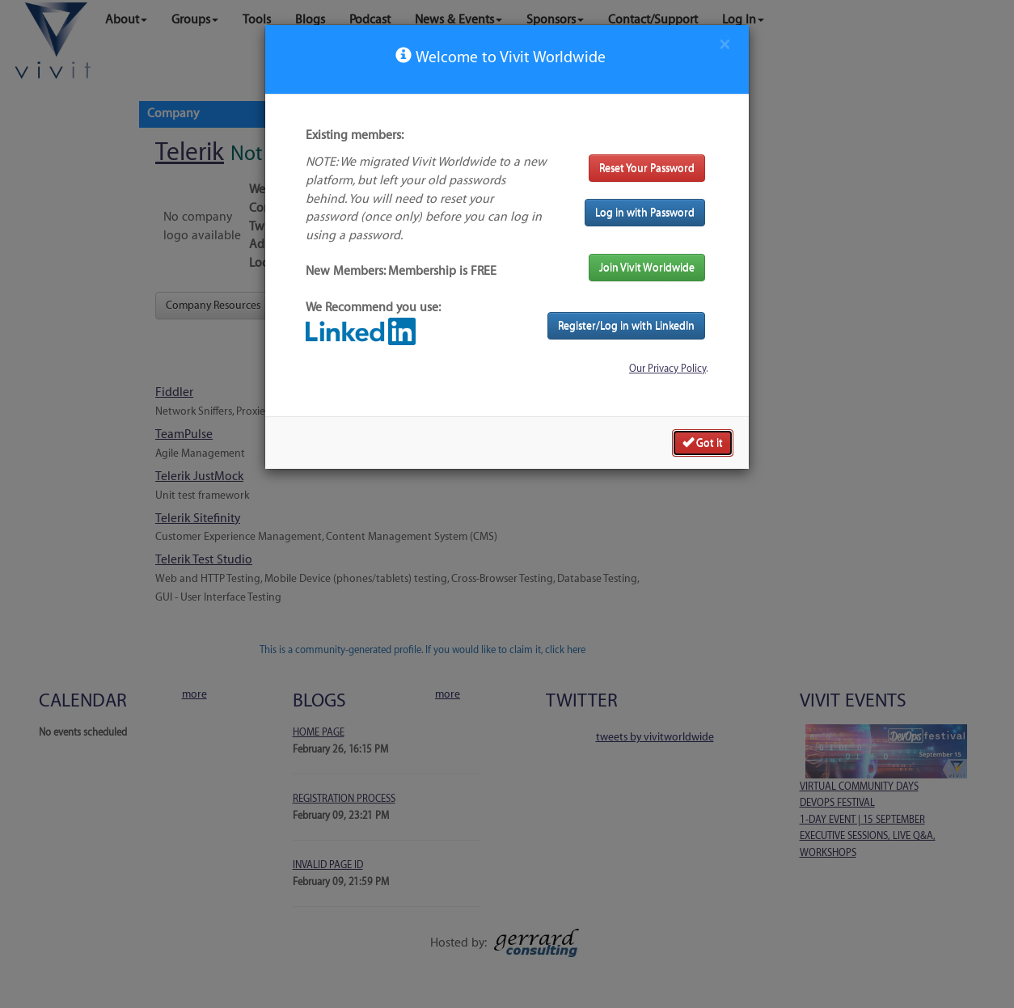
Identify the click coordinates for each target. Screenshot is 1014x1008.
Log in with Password (645, 212)
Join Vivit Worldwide (647, 267)
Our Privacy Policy (667, 368)
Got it (702, 442)
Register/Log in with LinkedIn (626, 325)
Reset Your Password (647, 168)
